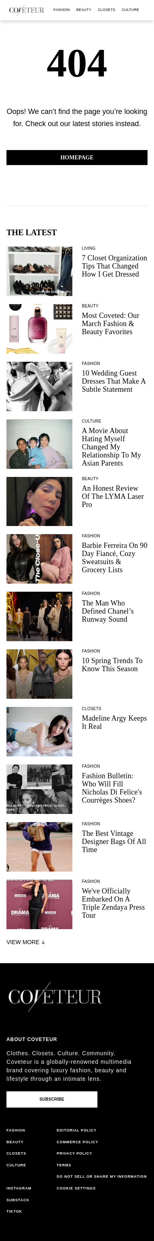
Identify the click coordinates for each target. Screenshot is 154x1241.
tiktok (14, 1211)
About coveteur (31, 1039)
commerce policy (77, 1142)
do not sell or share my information (102, 1176)
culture (130, 10)
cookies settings (77, 1188)
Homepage (76, 158)
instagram (19, 1188)
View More (26, 942)
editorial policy (77, 1130)
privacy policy (74, 1153)
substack (18, 1200)
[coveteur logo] (26, 10)
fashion (61, 10)
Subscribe (52, 1099)
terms (64, 1165)
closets (106, 10)
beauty (83, 10)
